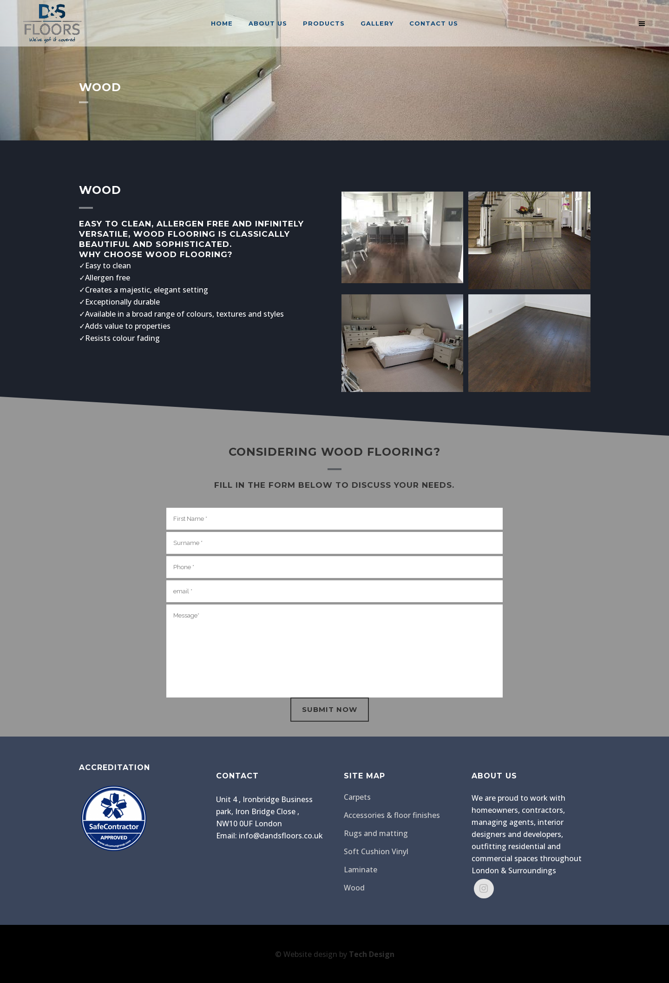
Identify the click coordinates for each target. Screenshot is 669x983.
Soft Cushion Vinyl (376, 851)
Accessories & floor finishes (392, 815)
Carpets (357, 797)
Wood (354, 888)
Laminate (360, 869)
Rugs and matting (376, 833)
